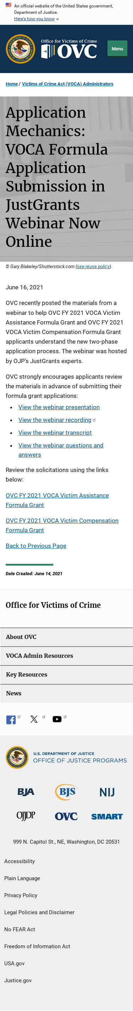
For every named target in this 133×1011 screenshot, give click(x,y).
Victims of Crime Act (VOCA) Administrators (67, 84)
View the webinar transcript (55, 432)
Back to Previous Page (36, 545)
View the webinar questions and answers (61, 450)
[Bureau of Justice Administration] (26, 788)
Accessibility (19, 861)
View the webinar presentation (59, 407)
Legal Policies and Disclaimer (39, 912)
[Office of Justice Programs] (20, 49)
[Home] (71, 49)
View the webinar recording (57, 419)
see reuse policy (93, 266)
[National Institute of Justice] (107, 788)
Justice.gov (18, 980)
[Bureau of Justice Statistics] (66, 797)
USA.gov (14, 963)
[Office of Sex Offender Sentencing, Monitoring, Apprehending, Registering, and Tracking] (107, 814)
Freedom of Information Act (37, 946)
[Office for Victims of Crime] (66, 816)
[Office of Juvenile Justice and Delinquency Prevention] (26, 818)
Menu (117, 48)
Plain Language (22, 878)
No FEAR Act (19, 929)
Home (12, 84)
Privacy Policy (20, 895)
